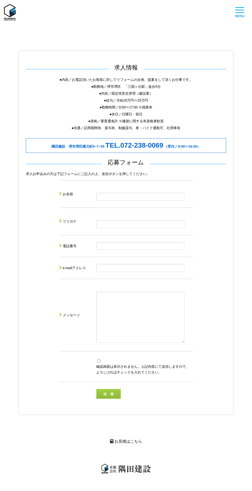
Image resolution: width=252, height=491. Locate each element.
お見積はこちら (126, 450)
